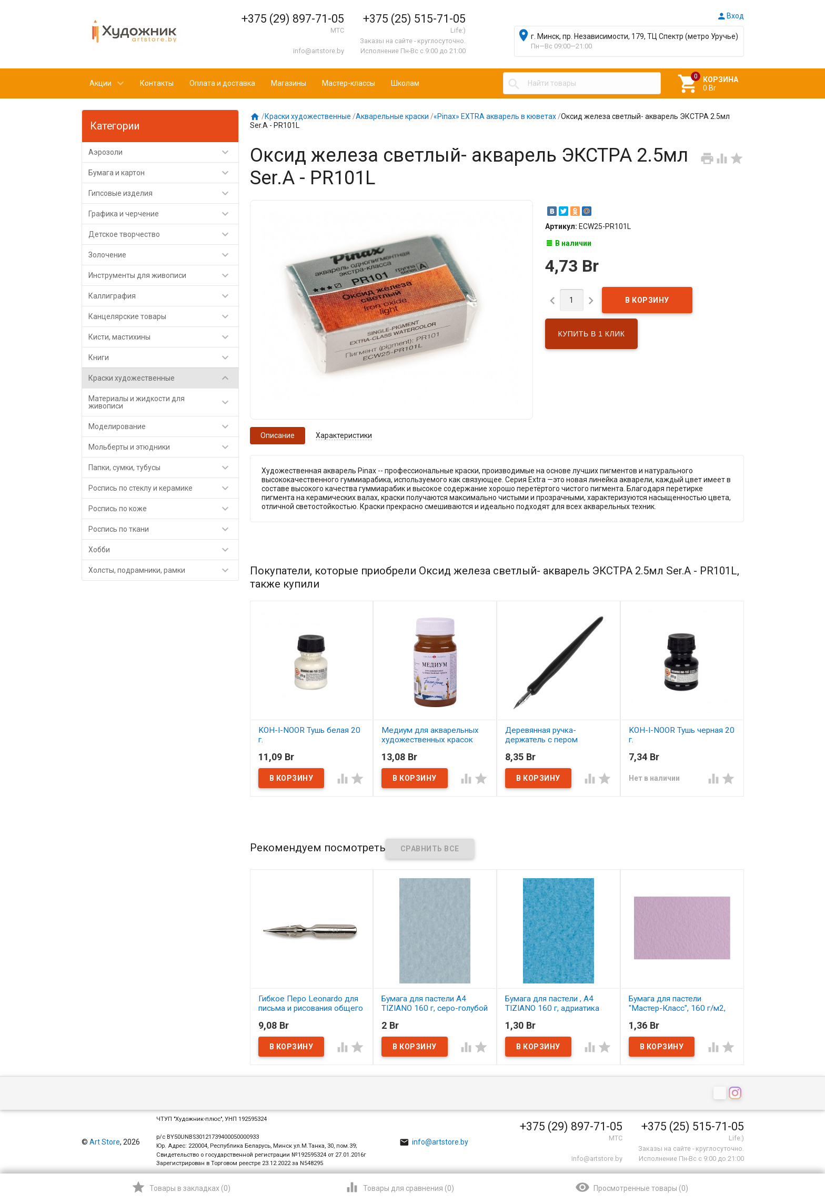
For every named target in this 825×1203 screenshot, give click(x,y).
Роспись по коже (163, 509)
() (180, 1187)
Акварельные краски (392, 116)
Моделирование (163, 426)
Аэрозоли (163, 152)
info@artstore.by (318, 51)
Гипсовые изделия (163, 193)
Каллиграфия (163, 296)
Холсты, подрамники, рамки (163, 570)
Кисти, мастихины (163, 337)
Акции (100, 83)
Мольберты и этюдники (163, 447)
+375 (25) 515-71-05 (414, 18)
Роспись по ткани (163, 529)
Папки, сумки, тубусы (163, 468)
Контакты (157, 83)
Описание (277, 435)
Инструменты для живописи (163, 275)
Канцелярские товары (163, 316)
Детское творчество (163, 234)
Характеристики (344, 435)
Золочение (163, 255)
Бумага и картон (163, 173)
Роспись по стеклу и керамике (163, 488)
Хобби (163, 550)
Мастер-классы (348, 83)
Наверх (781, 1152)
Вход (730, 16)
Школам (405, 83)
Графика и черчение (163, 214)
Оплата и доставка (222, 83)
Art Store (104, 1142)
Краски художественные (163, 378)
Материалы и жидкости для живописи (163, 402)
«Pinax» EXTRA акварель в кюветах (495, 116)
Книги (163, 357)
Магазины (288, 83)
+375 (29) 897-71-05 (293, 18)
